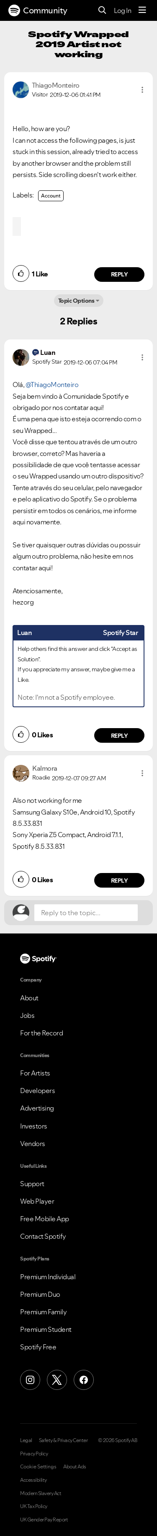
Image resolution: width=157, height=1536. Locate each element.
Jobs (27, 1015)
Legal (26, 1440)
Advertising (37, 1108)
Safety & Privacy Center (63, 1440)
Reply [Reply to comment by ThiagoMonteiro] (119, 274)
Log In (122, 10)
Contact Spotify (43, 1236)
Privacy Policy (34, 1453)
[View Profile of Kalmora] (44, 768)
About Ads (74, 1466)
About (29, 997)
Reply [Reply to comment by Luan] (119, 735)
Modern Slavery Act (40, 1493)
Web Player (37, 1201)
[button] (142, 90)
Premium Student (46, 1329)
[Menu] (142, 10)
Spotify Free (38, 1346)
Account (51, 195)
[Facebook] (84, 1380)
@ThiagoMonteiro (52, 384)
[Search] (102, 10)
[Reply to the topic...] (86, 912)
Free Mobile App (44, 1218)
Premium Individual (47, 1276)
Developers (37, 1090)
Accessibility (33, 1480)
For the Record (41, 1032)
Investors (33, 1126)
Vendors (32, 1143)
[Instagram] (30, 1380)
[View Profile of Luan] (47, 352)
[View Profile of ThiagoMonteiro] (56, 85)
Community (37, 10)
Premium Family (43, 1311)
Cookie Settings (38, 1466)
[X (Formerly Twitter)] (57, 1380)
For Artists (35, 1073)
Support (32, 1183)
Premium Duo (40, 1294)
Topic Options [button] (76, 300)
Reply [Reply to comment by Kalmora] (119, 880)
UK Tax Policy (33, 1506)
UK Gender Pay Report (44, 1519)
